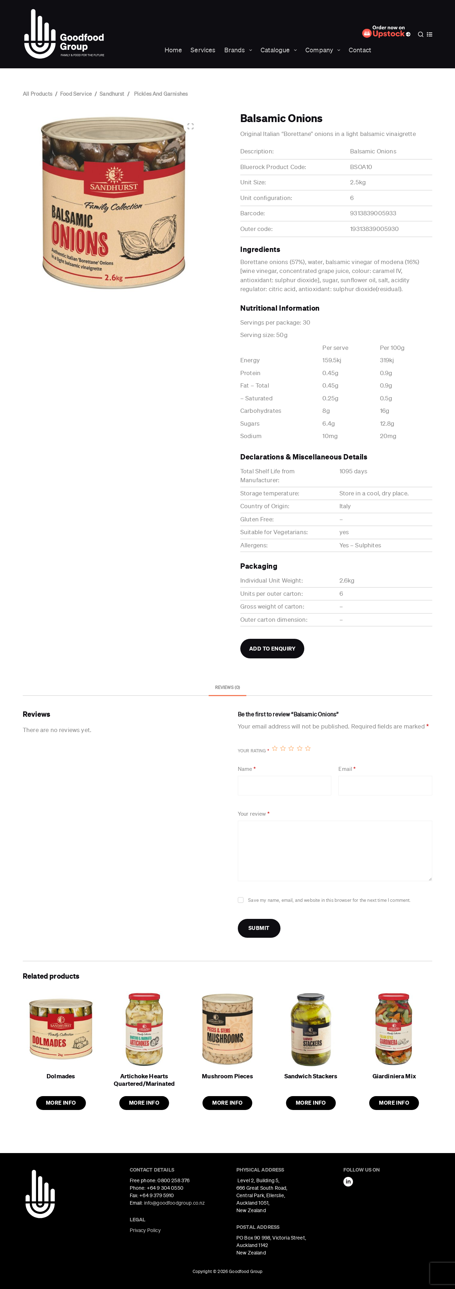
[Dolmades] (61, 1029)
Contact (360, 50)
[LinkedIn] (348, 1182)
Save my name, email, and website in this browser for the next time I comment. (329, 900)
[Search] (420, 34)
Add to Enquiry (272, 648)
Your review (253, 814)
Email (346, 769)
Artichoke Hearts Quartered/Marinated (144, 1079)
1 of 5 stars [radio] (274, 748)
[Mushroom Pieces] (227, 1029)
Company (324, 50)
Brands (239, 50)
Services (203, 50)
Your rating (253, 750)
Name (247, 769)
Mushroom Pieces (227, 1076)
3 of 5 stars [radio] (291, 748)
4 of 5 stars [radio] (299, 748)
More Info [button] (61, 1102)
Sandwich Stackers (311, 1076)
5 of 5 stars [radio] (307, 748)
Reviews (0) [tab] (227, 687)
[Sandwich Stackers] (311, 1029)
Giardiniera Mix (394, 1076)
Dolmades (61, 1076)
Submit (259, 928)
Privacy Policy (145, 1230)
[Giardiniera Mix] (394, 1029)
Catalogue (280, 50)
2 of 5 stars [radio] (282, 748)
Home (173, 50)
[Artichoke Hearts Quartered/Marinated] (144, 1029)
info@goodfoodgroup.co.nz (174, 1203)
